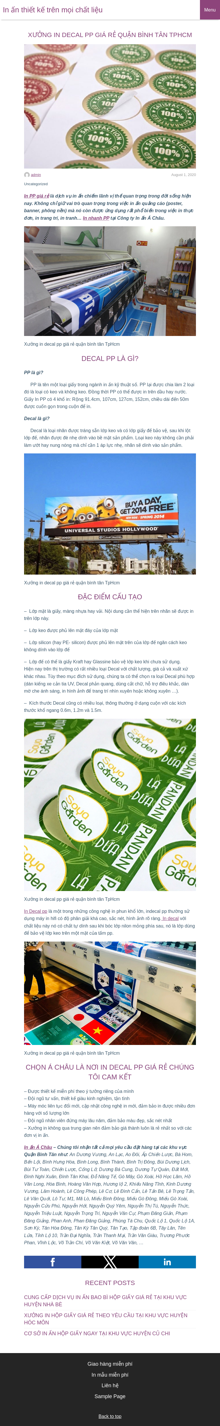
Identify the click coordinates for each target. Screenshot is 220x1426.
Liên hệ (109, 1385)
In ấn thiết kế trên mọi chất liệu (53, 10)
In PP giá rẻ (36, 196)
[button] (52, 1262)
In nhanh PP (96, 218)
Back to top (110, 1416)
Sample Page (110, 1396)
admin (36, 175)
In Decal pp (35, 911)
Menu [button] (210, 9)
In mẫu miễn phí (109, 1375)
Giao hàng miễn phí (109, 1364)
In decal (169, 918)
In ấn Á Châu (38, 1147)
